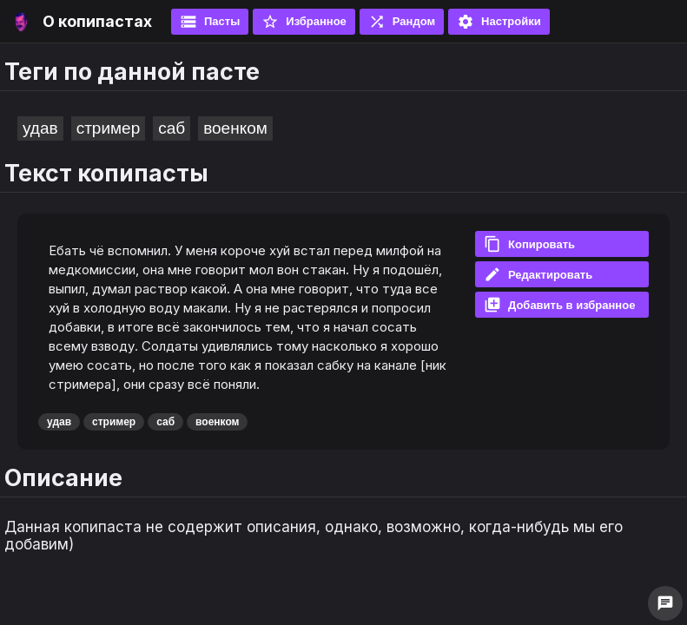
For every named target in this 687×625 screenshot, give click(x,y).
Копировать (529, 244)
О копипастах (97, 21)
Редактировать (538, 274)
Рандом (401, 21)
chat (665, 603)
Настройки (499, 21)
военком (235, 128)
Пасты (210, 21)
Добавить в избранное (559, 304)
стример (108, 128)
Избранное (304, 21)
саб (171, 128)
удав (40, 128)
